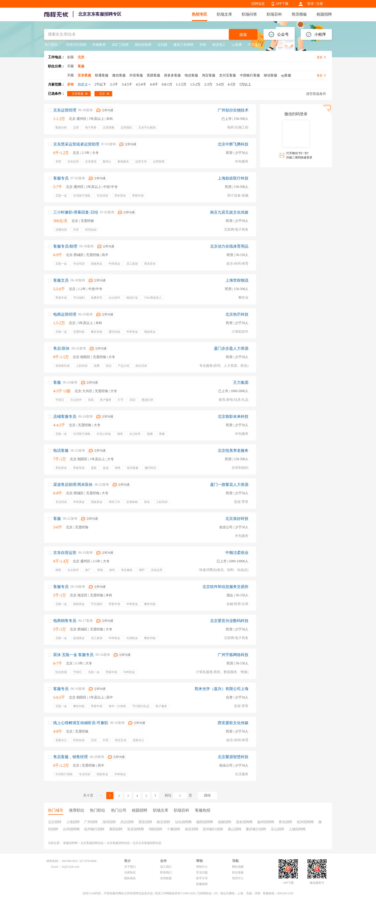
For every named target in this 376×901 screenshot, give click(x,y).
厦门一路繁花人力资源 (229, 484)
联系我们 (166, 872)
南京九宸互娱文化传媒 (229, 212)
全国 (70, 57)
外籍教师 (99, 45)
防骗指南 (202, 884)
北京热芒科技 (236, 314)
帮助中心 (202, 866)
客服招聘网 (70, 843)
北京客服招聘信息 (92, 843)
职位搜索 (238, 872)
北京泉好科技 (236, 519)
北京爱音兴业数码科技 (229, 621)
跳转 (207, 795)
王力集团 (240, 382)
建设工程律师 (183, 45)
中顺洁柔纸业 (236, 553)
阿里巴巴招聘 (76, 45)
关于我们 (130, 866)
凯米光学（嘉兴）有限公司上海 (221, 689)
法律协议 (130, 872)
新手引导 (202, 878)
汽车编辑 (254, 45)
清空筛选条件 (316, 94)
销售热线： (54, 861)
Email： (56, 866)
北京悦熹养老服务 (233, 450)
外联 (203, 45)
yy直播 (237, 45)
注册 (319, 4)
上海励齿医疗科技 (233, 178)
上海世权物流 (236, 280)
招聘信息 (258, 4)
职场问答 (249, 14)
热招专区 (199, 14)
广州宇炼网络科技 (233, 655)
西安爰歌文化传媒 (233, 723)
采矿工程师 (120, 45)
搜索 (243, 35)
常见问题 (202, 872)
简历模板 (299, 14)
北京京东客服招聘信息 (147, 843)
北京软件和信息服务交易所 (225, 587)
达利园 (162, 45)
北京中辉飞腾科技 (233, 144)
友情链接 (166, 878)
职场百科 (274, 14)
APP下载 (282, 4)
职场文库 (224, 14)
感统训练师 (143, 45)
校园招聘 (324, 14)
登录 (310, 4)
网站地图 (238, 866)
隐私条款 (130, 878)
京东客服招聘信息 (118, 843)
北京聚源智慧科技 (233, 757)
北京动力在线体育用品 (229, 246)
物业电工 (219, 45)
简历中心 (238, 878)
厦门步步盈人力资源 (231, 348)
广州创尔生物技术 (233, 110)
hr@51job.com (70, 866)
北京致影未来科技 (233, 416)
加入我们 (166, 866)
